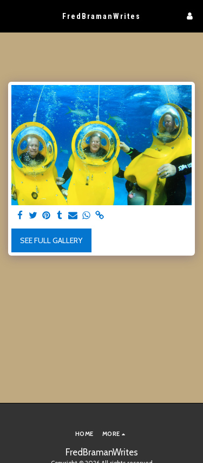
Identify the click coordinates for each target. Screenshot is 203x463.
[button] (12, 15)
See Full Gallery (51, 240)
